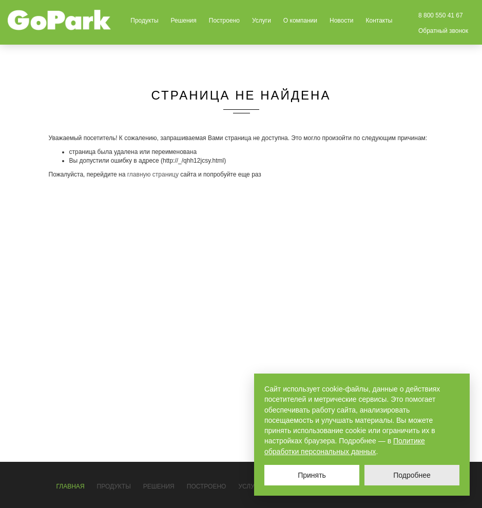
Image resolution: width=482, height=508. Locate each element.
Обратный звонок (443, 30)
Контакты (378, 20)
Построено (224, 20)
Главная (70, 486)
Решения (184, 20)
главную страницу (153, 174)
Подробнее (412, 475)
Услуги (261, 20)
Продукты (144, 20)
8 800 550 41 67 (440, 15)
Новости (341, 20)
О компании (300, 20)
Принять (312, 475)
